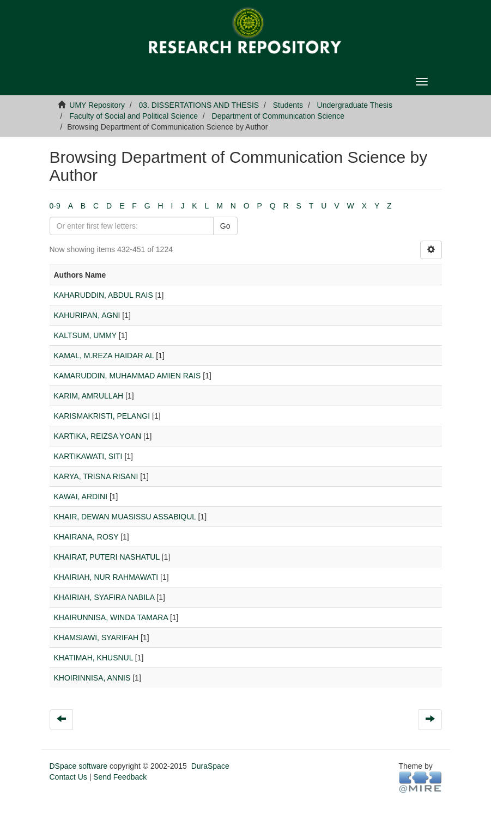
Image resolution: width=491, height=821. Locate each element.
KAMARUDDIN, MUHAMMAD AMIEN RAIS (127, 375)
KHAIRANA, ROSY (86, 536)
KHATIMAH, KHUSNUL (93, 657)
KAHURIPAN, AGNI (87, 315)
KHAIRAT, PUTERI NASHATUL (107, 557)
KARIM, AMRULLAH (89, 395)
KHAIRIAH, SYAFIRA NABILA (104, 597)
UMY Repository (97, 105)
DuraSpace (210, 766)
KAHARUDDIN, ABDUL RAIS (103, 295)
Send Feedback (120, 777)
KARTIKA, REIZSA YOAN (98, 436)
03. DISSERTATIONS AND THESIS (199, 105)
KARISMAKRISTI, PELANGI (102, 416)
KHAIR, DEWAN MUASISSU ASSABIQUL (125, 516)
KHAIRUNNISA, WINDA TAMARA (111, 617)
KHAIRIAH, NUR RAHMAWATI (106, 577)
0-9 (55, 205)
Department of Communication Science (278, 116)
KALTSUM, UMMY (85, 335)
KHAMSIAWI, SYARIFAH (96, 637)
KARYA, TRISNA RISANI (96, 476)
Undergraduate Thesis (354, 105)
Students (288, 105)
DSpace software (79, 766)
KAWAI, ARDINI (81, 496)
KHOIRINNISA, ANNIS (92, 677)
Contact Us (68, 777)
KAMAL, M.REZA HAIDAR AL (104, 355)
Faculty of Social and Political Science (133, 116)
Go (225, 226)
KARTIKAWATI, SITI (88, 456)
